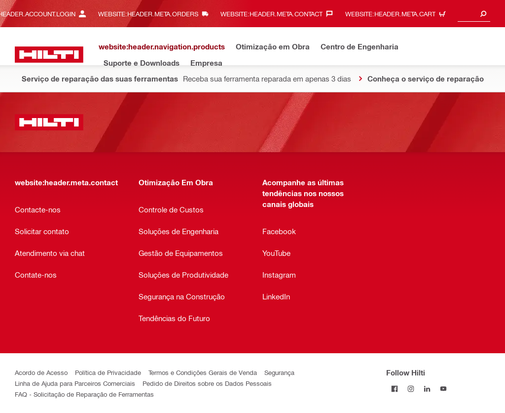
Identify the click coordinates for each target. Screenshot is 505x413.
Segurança (279, 372)
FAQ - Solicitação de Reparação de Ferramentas (84, 394)
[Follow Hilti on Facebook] (394, 388)
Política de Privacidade (108, 372)
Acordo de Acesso (41, 372)
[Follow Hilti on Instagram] (410, 388)
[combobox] (474, 13)
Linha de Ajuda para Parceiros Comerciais (75, 383)
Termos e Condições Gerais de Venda (202, 372)
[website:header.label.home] (49, 54)
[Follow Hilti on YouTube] (443, 388)
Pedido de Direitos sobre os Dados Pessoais (207, 383)
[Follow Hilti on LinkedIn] (427, 388)
